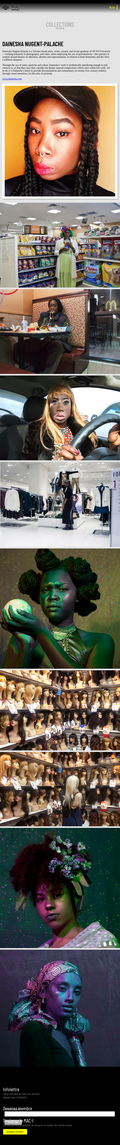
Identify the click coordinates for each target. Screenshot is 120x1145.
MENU (113, 7)
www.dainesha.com (12, 78)
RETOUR (60, 28)
